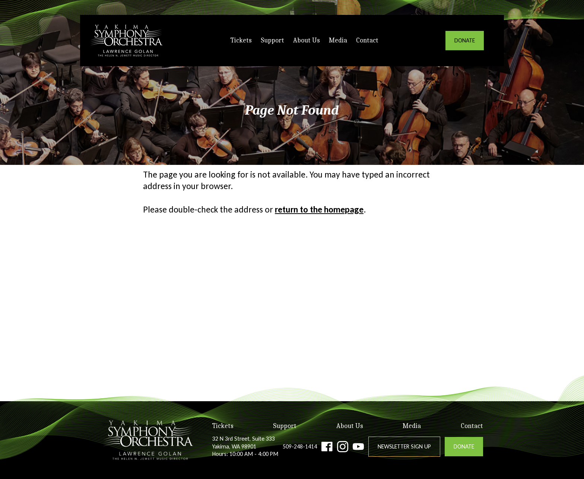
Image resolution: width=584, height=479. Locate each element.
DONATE (464, 40)
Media (338, 40)
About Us (306, 40)
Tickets (241, 40)
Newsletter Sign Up (404, 446)
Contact (367, 40)
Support (272, 40)
